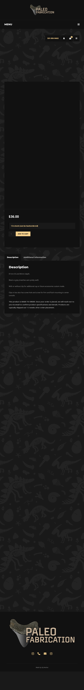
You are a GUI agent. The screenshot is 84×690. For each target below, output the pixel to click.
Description (12, 275)
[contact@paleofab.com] (45, 672)
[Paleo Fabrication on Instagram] (33, 672)
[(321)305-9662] (39, 672)
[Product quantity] (12, 252)
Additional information (35, 275)
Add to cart (23, 252)
